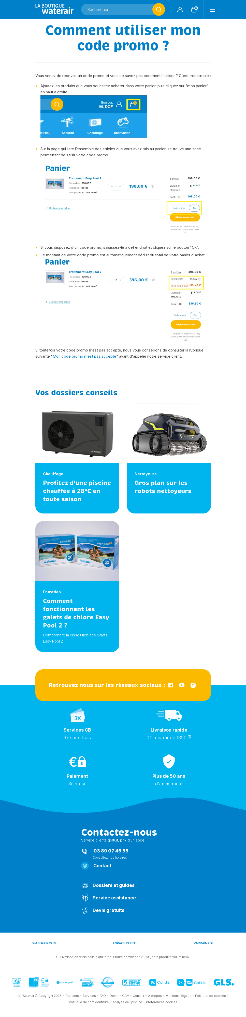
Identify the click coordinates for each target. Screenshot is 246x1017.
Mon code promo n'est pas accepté (84, 356)
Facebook (171, 685)
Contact (102, 865)
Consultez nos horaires (110, 857)
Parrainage (204, 943)
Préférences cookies (161, 1002)
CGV (125, 996)
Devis (114, 996)
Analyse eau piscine (127, 1002)
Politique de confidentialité (89, 1002)
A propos (155, 996)
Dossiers (72, 996)
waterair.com (44, 943)
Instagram (193, 685)
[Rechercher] (123, 9)
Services (89, 996)
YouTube (182, 685)
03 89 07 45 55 (111, 850)
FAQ (103, 996)
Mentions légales (178, 996)
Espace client (125, 943)
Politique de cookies (210, 996)
